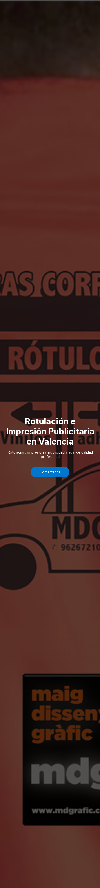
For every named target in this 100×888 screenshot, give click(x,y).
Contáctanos (50, 472)
